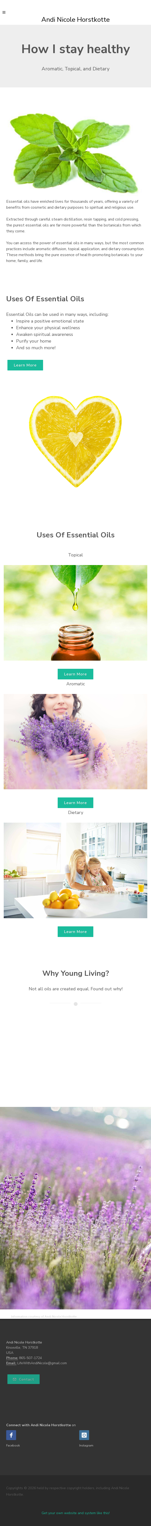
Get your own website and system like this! (76, 1513)
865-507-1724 (30, 1358)
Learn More (25, 365)
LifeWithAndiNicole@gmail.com (42, 1363)
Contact (23, 1379)
